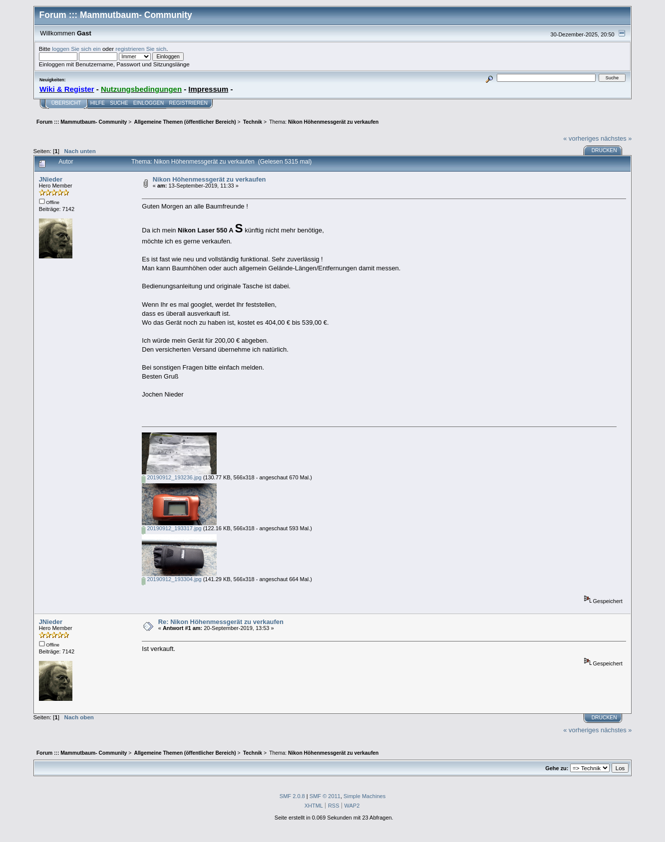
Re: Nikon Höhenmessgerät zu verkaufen (221, 622)
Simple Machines (364, 796)
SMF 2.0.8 (292, 796)
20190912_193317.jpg (171, 528)
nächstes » (616, 138)
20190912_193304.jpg (171, 579)
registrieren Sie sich (140, 48)
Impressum (208, 89)
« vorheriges (581, 138)
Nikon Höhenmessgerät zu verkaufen (209, 179)
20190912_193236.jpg (171, 477)
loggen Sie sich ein (76, 48)
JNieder (50, 179)
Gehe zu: (556, 768)
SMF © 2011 (325, 796)
